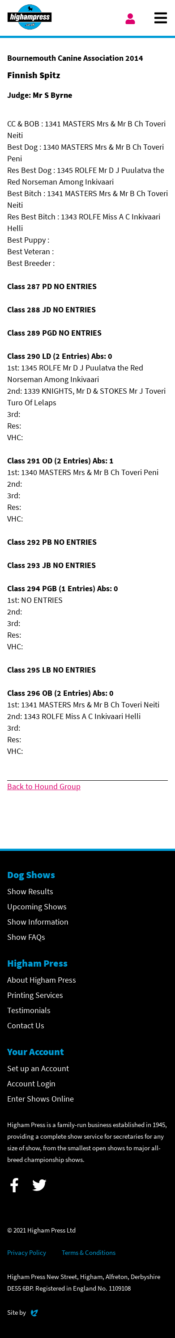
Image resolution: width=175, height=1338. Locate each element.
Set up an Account (38, 1068)
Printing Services (35, 995)
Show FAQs (26, 937)
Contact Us (25, 1025)
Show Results (30, 891)
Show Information (37, 922)
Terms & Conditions (88, 1252)
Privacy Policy (26, 1252)
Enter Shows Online (40, 1099)
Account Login (31, 1083)
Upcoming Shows (37, 906)
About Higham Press (41, 980)
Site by (22, 1311)
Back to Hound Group (44, 786)
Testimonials (29, 1010)
